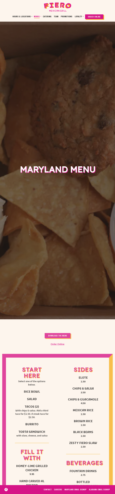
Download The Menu (57, 279)
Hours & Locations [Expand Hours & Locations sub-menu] (22, 16)
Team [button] (56, 16)
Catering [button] (47, 16)
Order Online (57, 287)
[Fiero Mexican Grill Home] (57, 7)
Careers (58, 485)
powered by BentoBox (57, 492)
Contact (48, 485)
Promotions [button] (66, 16)
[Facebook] (6, 485)
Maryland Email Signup (76, 485)
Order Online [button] (94, 16)
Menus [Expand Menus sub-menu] (37, 16)
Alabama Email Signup (99, 485)
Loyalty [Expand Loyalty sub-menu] (79, 16)
